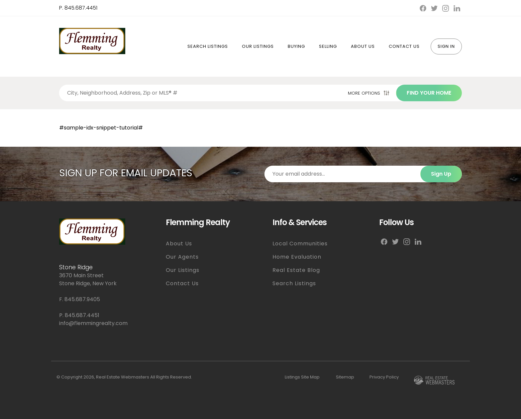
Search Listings (207, 46)
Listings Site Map (302, 377)
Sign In (446, 46)
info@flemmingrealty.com (93, 323)
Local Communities (300, 243)
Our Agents (182, 257)
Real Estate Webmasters (122, 377)
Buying (296, 46)
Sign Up (441, 174)
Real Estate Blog (296, 270)
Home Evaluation (296, 257)
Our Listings (258, 46)
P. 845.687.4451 (78, 8)
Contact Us (404, 46)
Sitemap (345, 377)
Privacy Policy (384, 377)
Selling (328, 46)
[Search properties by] (202, 93)
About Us (363, 46)
